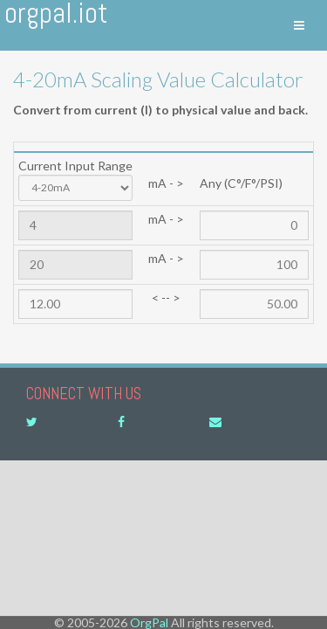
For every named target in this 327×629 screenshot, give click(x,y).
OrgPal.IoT (56, 15)
